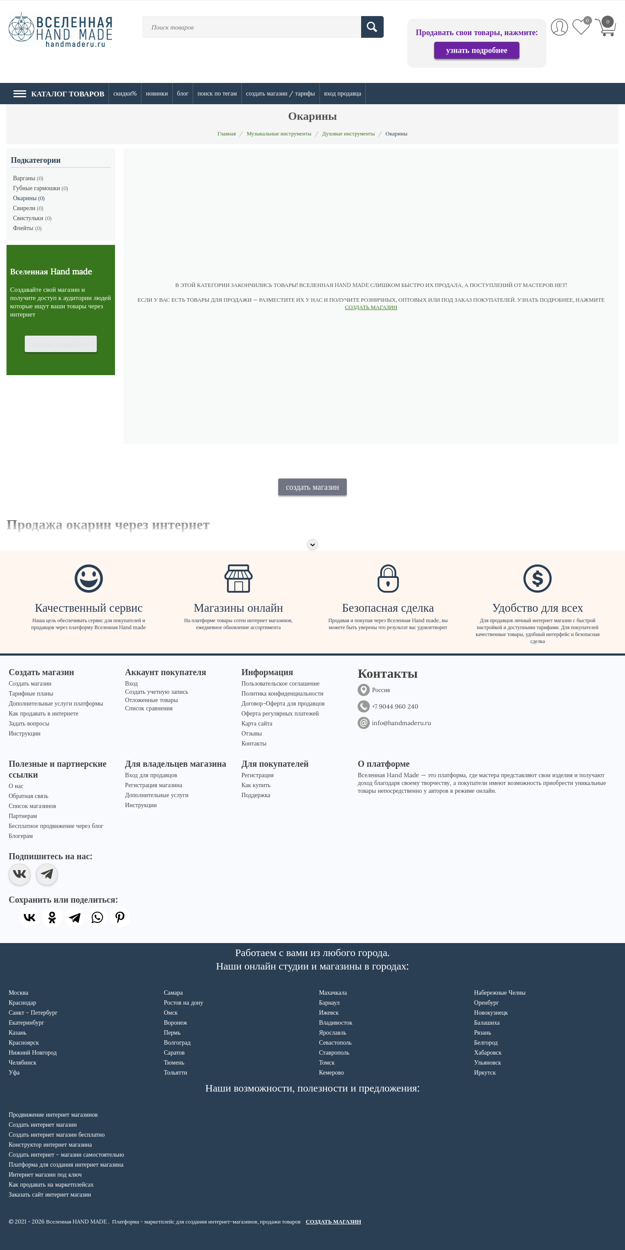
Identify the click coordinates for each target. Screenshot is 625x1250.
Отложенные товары (151, 700)
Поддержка (255, 795)
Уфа (14, 1072)
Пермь (172, 1032)
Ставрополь (334, 1052)
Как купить (255, 785)
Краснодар (22, 1002)
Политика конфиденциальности (282, 693)
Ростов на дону (183, 1002)
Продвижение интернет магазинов (53, 1114)
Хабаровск (487, 1052)
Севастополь (335, 1042)
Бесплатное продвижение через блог (56, 826)
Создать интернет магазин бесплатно (57, 1134)
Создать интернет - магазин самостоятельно (66, 1154)
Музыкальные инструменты (278, 133)
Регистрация (257, 775)
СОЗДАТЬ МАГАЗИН (371, 307)
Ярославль (332, 1032)
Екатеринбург (26, 1022)
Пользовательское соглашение (280, 683)
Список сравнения (149, 708)
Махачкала (333, 992)
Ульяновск (487, 1062)
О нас (16, 786)
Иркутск (485, 1072)
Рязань (482, 1032)
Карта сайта (256, 723)
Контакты (253, 743)
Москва (18, 992)
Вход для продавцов (151, 775)
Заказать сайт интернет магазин (50, 1194)
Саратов (174, 1052)
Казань (17, 1032)
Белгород (485, 1042)
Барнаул (329, 1002)
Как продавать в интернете (43, 713)
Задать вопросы (29, 723)
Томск (327, 1062)
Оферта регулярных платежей (280, 713)
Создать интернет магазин (43, 1124)
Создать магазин (30, 683)
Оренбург (486, 1002)
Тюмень (174, 1062)
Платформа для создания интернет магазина (66, 1164)
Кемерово (331, 1072)
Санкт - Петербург (33, 1012)
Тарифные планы (31, 693)
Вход (131, 683)
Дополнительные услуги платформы (56, 703)
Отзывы (251, 733)
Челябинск (22, 1062)
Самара (173, 992)
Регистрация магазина (153, 785)
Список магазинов (32, 806)
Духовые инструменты (350, 133)
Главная (224, 133)
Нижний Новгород (33, 1052)
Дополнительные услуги (156, 795)
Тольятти (175, 1072)
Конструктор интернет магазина (50, 1144)
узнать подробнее (476, 50)
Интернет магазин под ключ (45, 1174)
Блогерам (21, 836)
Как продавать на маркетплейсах (51, 1184)
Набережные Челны (500, 992)
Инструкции (24, 733)
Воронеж (175, 1022)
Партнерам (23, 816)
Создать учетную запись (156, 692)
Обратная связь (28, 796)
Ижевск (329, 1012)
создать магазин (312, 487)
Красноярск (24, 1042)
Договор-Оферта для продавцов (283, 703)
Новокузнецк (491, 1012)
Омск (171, 1012)
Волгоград (177, 1042)
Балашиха (487, 1022)
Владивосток (335, 1022)
